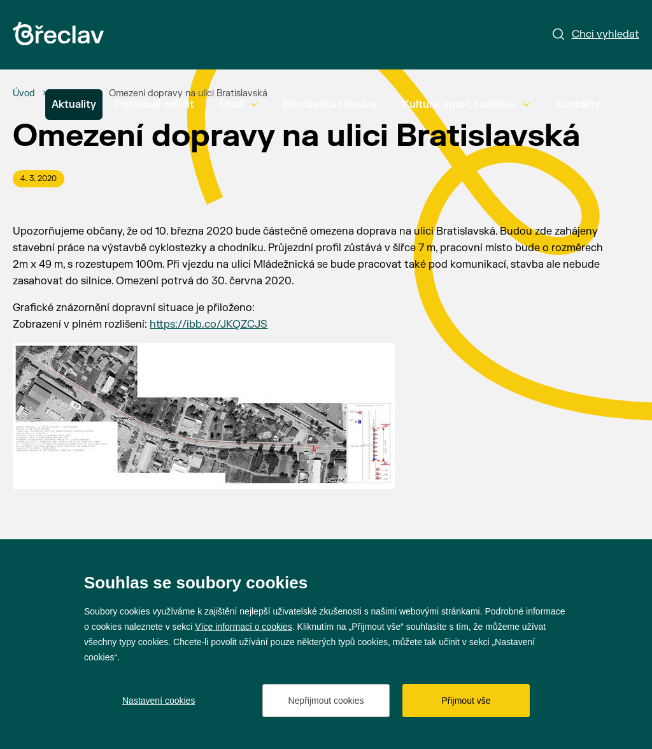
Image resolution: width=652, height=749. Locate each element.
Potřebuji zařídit (154, 104)
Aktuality (74, 104)
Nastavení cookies (158, 700)
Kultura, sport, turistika (466, 104)
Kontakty (577, 104)
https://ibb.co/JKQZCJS (208, 324)
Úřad (238, 104)
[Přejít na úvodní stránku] (58, 33)
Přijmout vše (465, 700)
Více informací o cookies (243, 627)
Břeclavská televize (330, 104)
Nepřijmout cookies (326, 700)
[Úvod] (24, 93)
